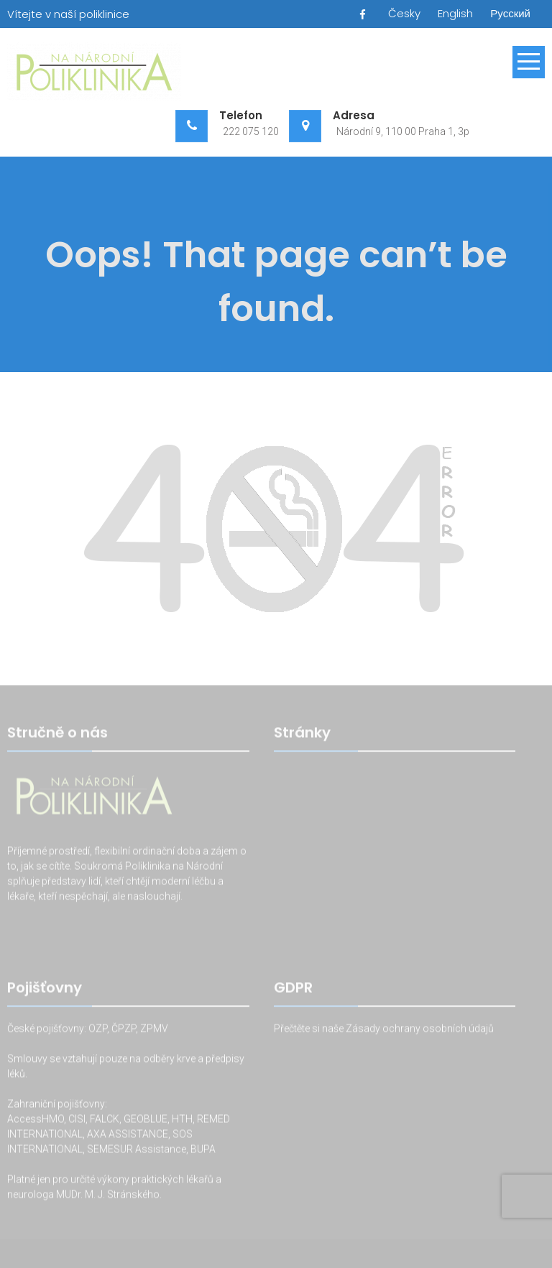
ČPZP (123, 1029)
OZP (96, 1029)
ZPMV (154, 1029)
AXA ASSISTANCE (127, 1135)
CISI (77, 1120)
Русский (510, 13)
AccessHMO (35, 1120)
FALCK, (105, 1120)
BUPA (203, 1150)
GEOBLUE (145, 1120)
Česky (404, 13)
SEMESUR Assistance (136, 1150)
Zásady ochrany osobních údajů (420, 1029)
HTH (182, 1120)
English (455, 13)
